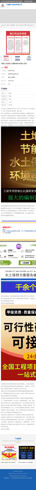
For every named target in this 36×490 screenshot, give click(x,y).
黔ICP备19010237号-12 (23, 473)
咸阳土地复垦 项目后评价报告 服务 (10, 462)
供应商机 (12, 25)
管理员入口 (24, 478)
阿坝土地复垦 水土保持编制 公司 (27, 462)
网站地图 (29, 478)
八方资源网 (13, 478)
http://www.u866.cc (5, 429)
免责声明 (18, 478)
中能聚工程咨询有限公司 (15, 476)
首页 (8, 25)
